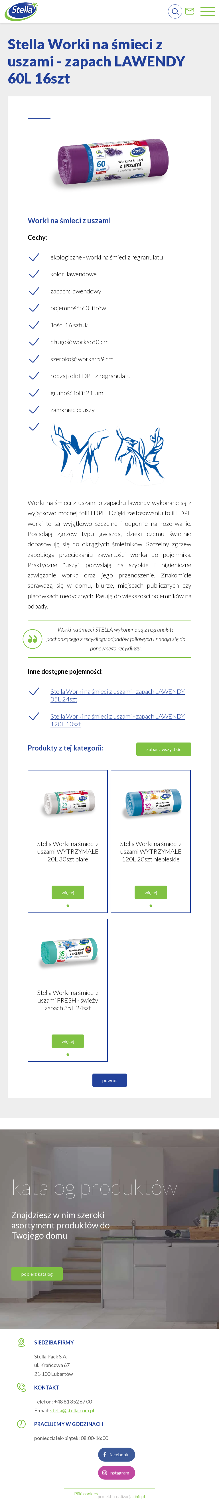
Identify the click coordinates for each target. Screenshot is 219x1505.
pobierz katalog (37, 1296)
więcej (68, 914)
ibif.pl (140, 1496)
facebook (119, 1476)
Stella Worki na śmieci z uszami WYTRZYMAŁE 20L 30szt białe (68, 873)
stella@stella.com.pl (72, 1410)
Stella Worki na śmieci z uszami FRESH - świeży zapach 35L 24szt (68, 1022)
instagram (119, 1494)
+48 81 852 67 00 (73, 1401)
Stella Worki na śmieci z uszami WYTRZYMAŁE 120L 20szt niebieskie (151, 873)
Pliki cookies (86, 1493)
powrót (109, 1102)
